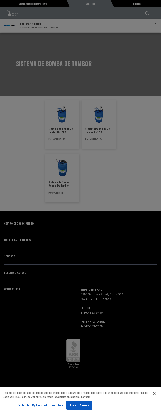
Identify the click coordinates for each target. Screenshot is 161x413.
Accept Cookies (79, 405)
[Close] (154, 393)
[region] (80, 400)
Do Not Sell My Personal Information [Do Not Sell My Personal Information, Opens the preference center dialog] (40, 405)
